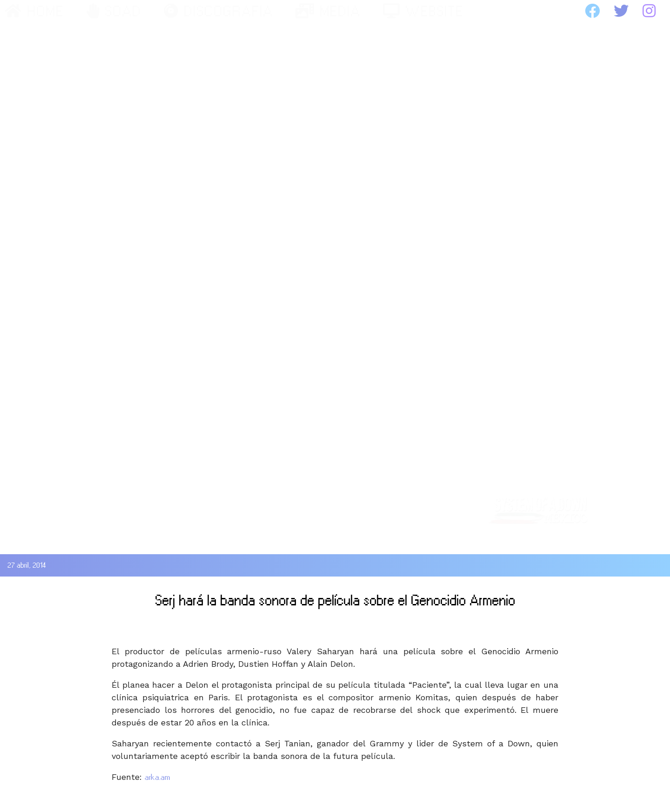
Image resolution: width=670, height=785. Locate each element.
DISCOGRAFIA (218, 11)
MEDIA (328, 11)
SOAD (113, 11)
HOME (34, 11)
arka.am (157, 777)
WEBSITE (423, 11)
